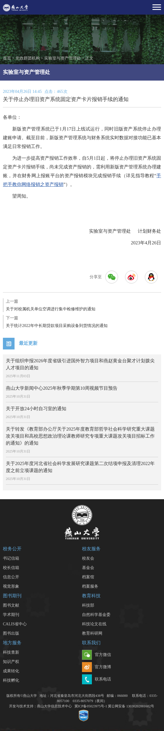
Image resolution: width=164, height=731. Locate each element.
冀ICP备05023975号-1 (90, 706)
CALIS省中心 (15, 624)
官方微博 (96, 667)
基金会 (88, 567)
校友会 (88, 558)
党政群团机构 (27, 58)
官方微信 (96, 655)
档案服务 (90, 586)
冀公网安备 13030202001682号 (131, 706)
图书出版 (11, 633)
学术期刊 (11, 614)
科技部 (88, 605)
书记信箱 (11, 558)
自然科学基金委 (96, 614)
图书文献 (11, 605)
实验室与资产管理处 (62, 58)
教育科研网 (92, 633)
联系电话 (96, 679)
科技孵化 (11, 680)
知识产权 (11, 661)
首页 (7, 58)
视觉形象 (11, 586)
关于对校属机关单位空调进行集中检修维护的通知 (82, 304)
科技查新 (11, 652)
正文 (89, 58)
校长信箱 (11, 567)
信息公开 (11, 577)
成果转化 (11, 671)
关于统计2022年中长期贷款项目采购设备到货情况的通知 (82, 321)
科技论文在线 (94, 624)
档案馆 (88, 577)
